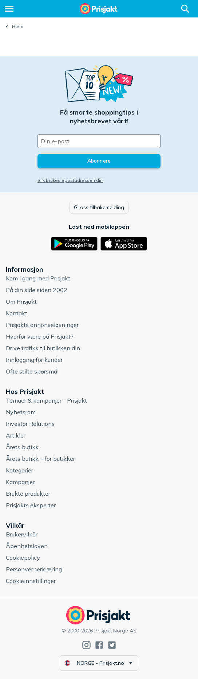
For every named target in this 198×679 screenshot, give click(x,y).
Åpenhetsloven (27, 546)
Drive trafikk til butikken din (43, 348)
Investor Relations (30, 423)
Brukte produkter (28, 493)
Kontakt (16, 313)
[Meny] (9, 9)
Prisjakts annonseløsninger (42, 324)
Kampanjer (20, 482)
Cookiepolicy (23, 557)
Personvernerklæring (34, 569)
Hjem (17, 26)
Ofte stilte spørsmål (32, 371)
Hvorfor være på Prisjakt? (40, 336)
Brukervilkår (21, 534)
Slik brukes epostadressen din (70, 180)
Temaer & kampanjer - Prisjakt (46, 400)
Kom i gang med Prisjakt (38, 278)
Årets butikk (22, 447)
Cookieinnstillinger (31, 580)
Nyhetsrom (21, 412)
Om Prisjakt (21, 301)
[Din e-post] (99, 141)
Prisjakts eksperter (31, 505)
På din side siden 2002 (36, 289)
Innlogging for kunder (34, 359)
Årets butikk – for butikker (40, 458)
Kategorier (19, 470)
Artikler (15, 435)
